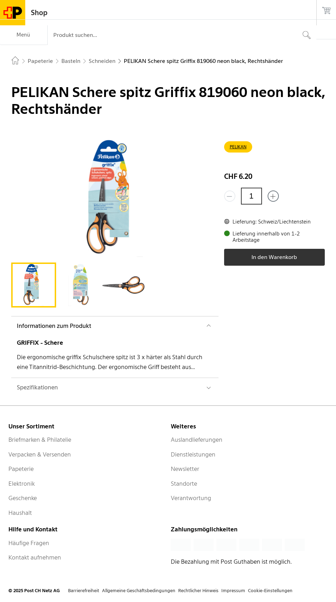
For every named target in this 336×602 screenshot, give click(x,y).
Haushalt (20, 512)
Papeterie (21, 468)
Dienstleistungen (193, 454)
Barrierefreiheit (83, 590)
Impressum (233, 590)
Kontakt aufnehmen (34, 557)
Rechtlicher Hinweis (198, 590)
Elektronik (21, 483)
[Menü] (23, 35)
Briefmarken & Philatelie (39, 439)
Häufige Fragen (28, 542)
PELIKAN (238, 146)
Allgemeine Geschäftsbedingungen (138, 590)
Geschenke (22, 497)
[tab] (33, 285)
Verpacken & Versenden (39, 454)
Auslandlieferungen (196, 439)
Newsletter (185, 468)
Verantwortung (191, 497)
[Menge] (251, 196)
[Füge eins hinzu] (273, 196)
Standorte (184, 483)
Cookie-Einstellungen (270, 590)
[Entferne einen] (229, 196)
